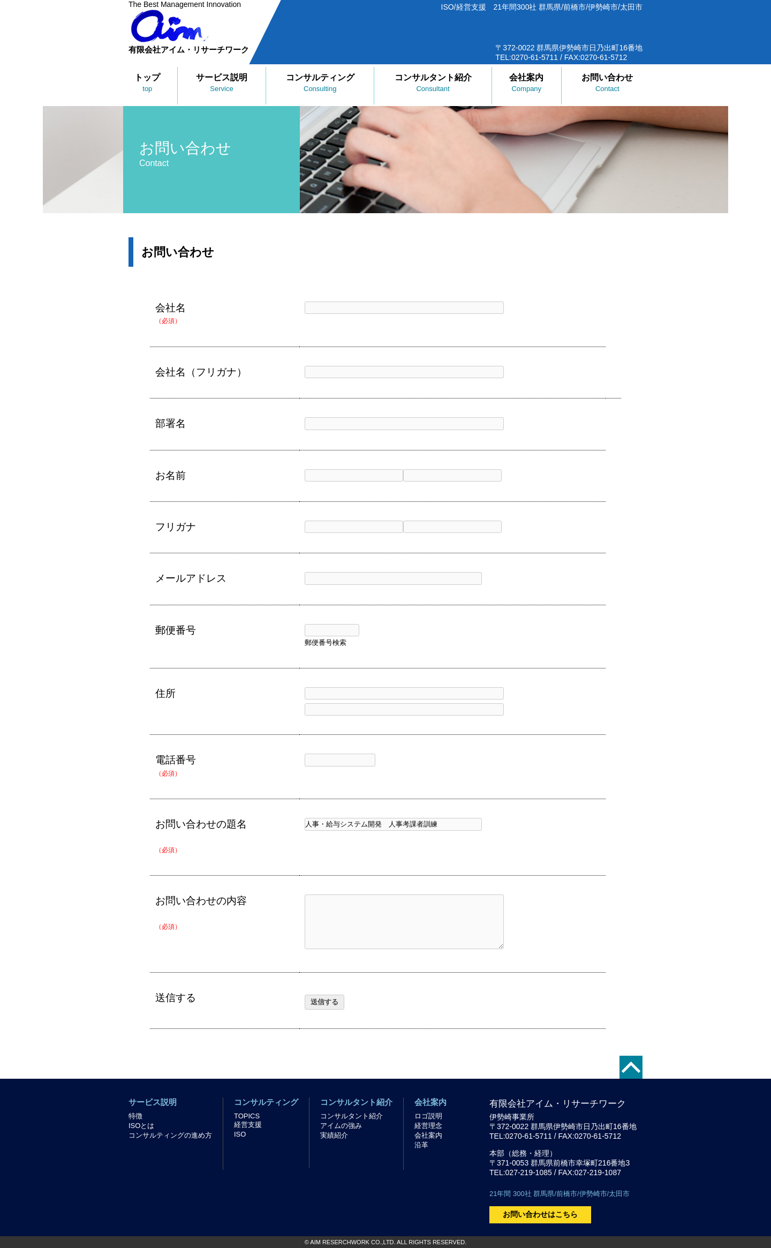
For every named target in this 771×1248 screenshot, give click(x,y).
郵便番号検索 (325, 642)
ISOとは (141, 1126)
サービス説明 (221, 83)
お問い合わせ (607, 83)
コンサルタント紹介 (433, 83)
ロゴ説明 (428, 1116)
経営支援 (248, 1125)
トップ (147, 83)
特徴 (135, 1116)
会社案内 (526, 83)
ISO (240, 1134)
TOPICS (247, 1116)
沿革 (421, 1145)
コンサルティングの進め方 (170, 1135)
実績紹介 (334, 1135)
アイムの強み (341, 1126)
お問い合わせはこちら (540, 1214)
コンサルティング (320, 83)
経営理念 (428, 1126)
